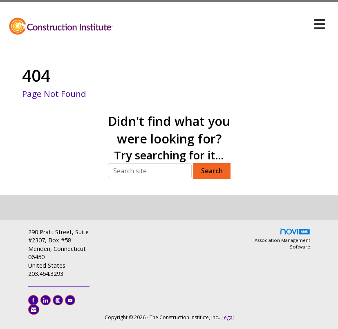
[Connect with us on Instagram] (58, 300)
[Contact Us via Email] (33, 309)
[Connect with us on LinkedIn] (45, 300)
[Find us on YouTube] (70, 300)
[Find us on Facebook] (33, 300)
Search (212, 170)
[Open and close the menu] (221, 24)
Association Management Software (282, 239)
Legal (228, 317)
